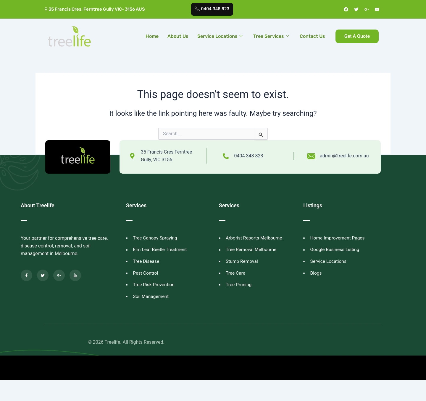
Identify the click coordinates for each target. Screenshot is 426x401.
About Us (177, 36)
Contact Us (312, 36)
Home (152, 36)
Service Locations (220, 36)
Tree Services (271, 36)
